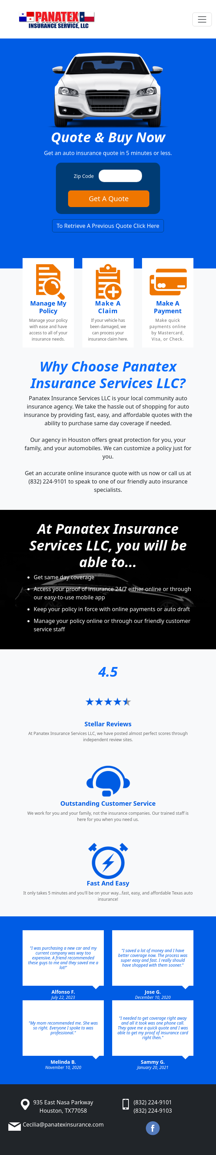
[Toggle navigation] (202, 19)
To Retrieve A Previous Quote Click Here (108, 226)
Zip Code (84, 176)
